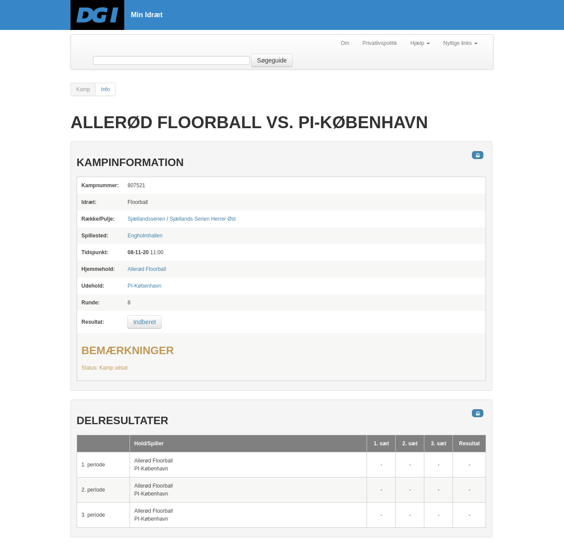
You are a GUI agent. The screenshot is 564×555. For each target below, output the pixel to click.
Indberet (144, 322)
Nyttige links (460, 43)
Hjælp (420, 43)
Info (105, 89)
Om (345, 43)
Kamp (83, 89)
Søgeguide (272, 60)
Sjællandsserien (146, 219)
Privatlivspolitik (380, 43)
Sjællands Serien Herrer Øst (203, 219)
